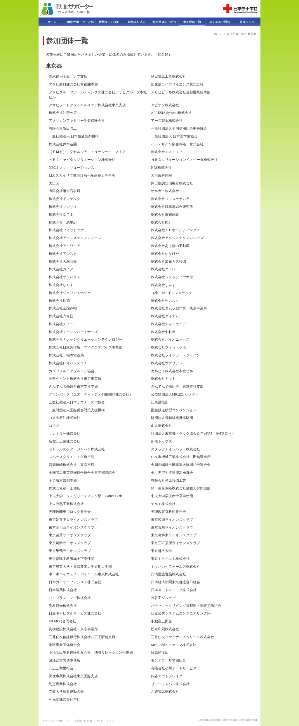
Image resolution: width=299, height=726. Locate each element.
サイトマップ (105, 720)
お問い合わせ (84, 720)
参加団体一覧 (235, 34)
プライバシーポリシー (56, 720)
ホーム (218, 34)
